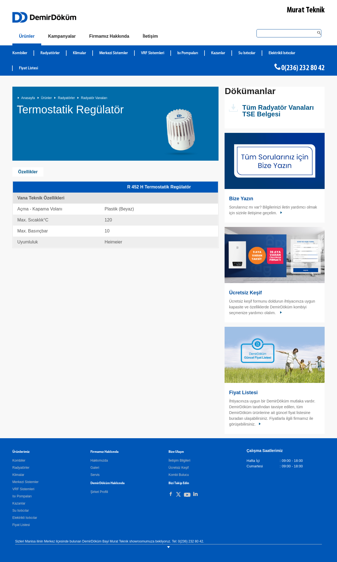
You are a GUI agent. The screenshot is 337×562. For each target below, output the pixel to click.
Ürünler (46, 98)
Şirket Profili (99, 492)
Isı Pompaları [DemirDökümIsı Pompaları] (187, 53)
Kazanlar (18, 503)
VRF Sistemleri (23, 489)
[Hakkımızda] (109, 36)
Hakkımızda (99, 460)
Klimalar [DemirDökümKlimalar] (79, 53)
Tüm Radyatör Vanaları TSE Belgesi (278, 111)
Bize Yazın (241, 198)
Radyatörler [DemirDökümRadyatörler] (50, 53)
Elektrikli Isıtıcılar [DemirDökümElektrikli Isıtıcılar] (282, 53)
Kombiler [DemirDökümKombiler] (19, 53)
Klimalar (18, 475)
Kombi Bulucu (178, 475)
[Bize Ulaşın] (150, 36)
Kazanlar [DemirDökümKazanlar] (218, 53)
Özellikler (28, 171)
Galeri (94, 468)
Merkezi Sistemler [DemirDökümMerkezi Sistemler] (113, 53)
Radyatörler (66, 98)
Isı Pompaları (22, 496)
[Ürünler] (26, 37)
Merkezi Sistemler (25, 482)
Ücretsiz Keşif (245, 292)
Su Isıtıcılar (20, 510)
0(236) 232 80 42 (303, 68)
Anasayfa (28, 98)
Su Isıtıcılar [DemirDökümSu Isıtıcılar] (246, 53)
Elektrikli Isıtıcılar (24, 518)
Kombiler (18, 460)
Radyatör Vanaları (94, 98)
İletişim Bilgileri (179, 460)
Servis (95, 475)
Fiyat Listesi (28, 68)
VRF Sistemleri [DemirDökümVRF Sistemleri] (152, 53)
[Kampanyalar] (62, 36)
